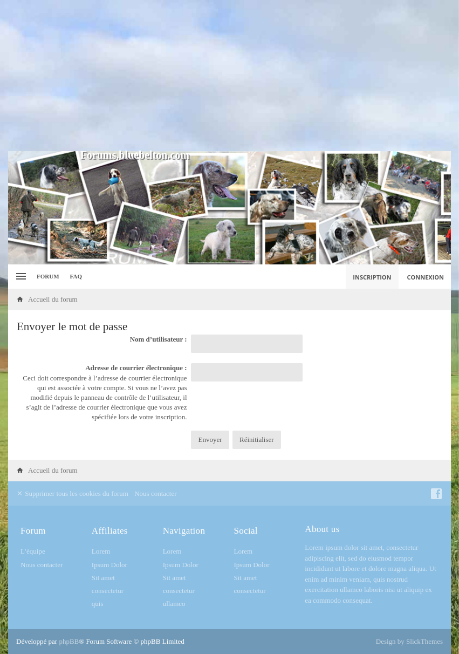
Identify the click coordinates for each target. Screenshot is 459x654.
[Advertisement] (229, 75)
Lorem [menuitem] (101, 551)
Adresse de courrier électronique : (136, 368)
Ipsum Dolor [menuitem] (109, 565)
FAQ (76, 276)
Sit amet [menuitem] (103, 578)
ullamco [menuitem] (174, 604)
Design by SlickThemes (409, 641)
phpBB (69, 641)
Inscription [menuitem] (372, 277)
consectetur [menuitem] (108, 591)
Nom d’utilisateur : (158, 339)
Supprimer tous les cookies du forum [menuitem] (72, 493)
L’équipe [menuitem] (32, 551)
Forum (48, 276)
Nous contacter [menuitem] (155, 493)
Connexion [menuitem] (425, 277)
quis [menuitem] (98, 604)
